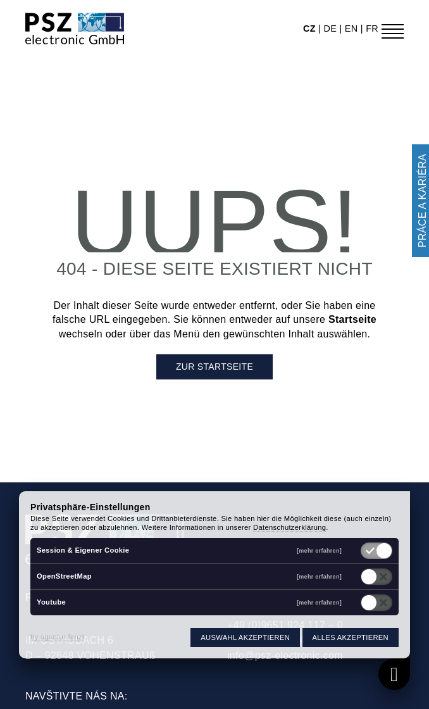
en (353, 28)
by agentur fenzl (57, 637)
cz (310, 28)
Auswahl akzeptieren (245, 637)
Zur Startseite (214, 367)
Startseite (352, 320)
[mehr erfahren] (319, 551)
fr (372, 28)
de (331, 28)
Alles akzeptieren (351, 637)
